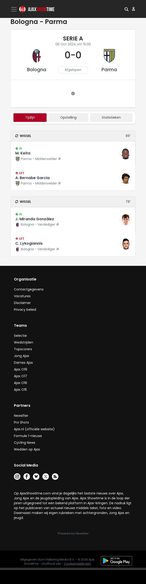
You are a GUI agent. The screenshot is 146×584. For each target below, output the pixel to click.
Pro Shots (21, 422)
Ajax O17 (20, 376)
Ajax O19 (20, 369)
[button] (126, 8)
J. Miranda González (34, 219)
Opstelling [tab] (68, 117)
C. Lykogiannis (29, 243)
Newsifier (21, 415)
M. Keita (22, 153)
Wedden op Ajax (27, 449)
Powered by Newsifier (73, 533)
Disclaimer (22, 302)
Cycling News (24, 442)
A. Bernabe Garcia (32, 177)
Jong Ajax (21, 356)
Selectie (20, 335)
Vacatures (22, 296)
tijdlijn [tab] (30, 117)
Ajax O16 (20, 382)
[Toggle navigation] (14, 9)
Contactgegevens (29, 289)
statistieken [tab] (111, 117)
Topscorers (23, 349)
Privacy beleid (25, 309)
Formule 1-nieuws (28, 436)
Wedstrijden (23, 342)
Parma (109, 69)
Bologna (36, 69)
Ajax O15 (20, 389)
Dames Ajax (23, 362)
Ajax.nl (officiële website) (34, 429)
